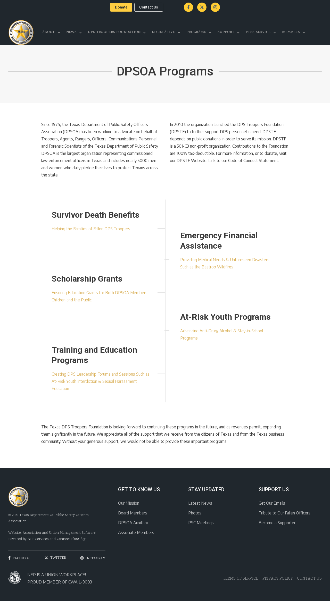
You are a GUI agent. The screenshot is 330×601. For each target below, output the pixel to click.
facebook (19, 558)
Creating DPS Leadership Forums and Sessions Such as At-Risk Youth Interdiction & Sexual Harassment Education (101, 381)
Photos (194, 512)
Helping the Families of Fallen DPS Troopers (91, 228)
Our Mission (128, 503)
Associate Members (136, 532)
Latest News (200, 503)
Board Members (132, 512)
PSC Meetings (201, 522)
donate (121, 7)
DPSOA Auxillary (133, 522)
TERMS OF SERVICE (240, 579)
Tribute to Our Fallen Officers (284, 512)
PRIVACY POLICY (277, 579)
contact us (148, 7)
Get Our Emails (272, 503)
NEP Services (38, 539)
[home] (21, 32)
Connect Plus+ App (71, 539)
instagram (92, 558)
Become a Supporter (277, 522)
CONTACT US (309, 579)
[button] (51, 32)
